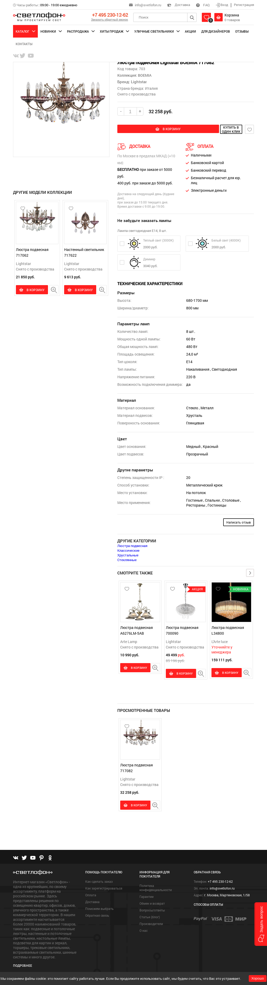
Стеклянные (127, 559)
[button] (260, 924)
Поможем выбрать (99, 906)
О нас (143, 928)
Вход (222, 4)
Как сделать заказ (99, 879)
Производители (151, 921)
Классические (128, 549)
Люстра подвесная (132, 545)
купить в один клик (214, 129)
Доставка (178, 4)
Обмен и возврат (152, 901)
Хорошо (257, 978)
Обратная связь (97, 913)
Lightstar (23, 263)
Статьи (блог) (149, 914)
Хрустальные (127, 554)
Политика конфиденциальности (155, 885)
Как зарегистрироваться (103, 886)
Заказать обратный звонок (109, 19)
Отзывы (241, 31)
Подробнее (22, 963)
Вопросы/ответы (152, 908)
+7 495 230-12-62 (110, 15)
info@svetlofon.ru (148, 5)
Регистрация (244, 4)
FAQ (203, 5)
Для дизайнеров (215, 31)
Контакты (24, 44)
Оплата (90, 893)
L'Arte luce (219, 640)
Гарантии (146, 894)
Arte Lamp (128, 640)
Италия (151, 88)
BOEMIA (144, 75)
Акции (190, 31)
